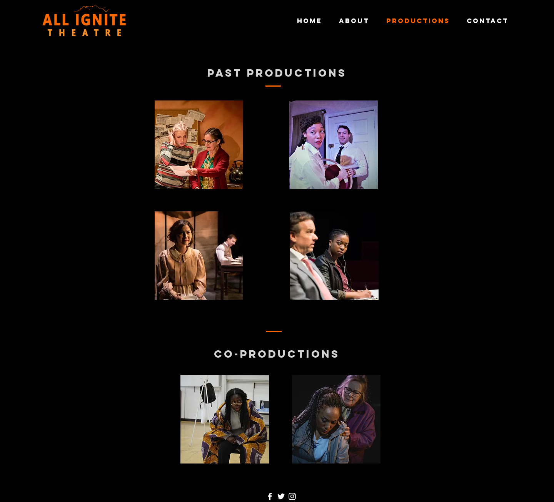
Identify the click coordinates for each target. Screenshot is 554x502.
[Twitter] (281, 496)
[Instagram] (292, 496)
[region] (199, 180)
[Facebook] (270, 496)
